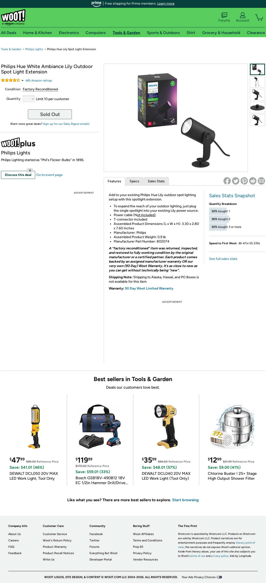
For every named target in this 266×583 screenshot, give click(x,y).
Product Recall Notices (58, 553)
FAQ (11, 546)
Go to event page (49, 175)
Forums (224, 17)
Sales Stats (156, 181)
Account (242, 17)
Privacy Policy (142, 553)
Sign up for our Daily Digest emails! (66, 124)
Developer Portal (100, 559)
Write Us (49, 559)
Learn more (166, 3)
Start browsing (185, 500)
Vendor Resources (145, 559)
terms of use (197, 556)
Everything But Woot (103, 553)
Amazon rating (38, 80)
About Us (14, 534)
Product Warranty (54, 546)
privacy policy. (220, 556)
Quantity (13, 99)
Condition (13, 89)
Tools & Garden (11, 49)
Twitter (94, 540)
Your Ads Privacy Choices (199, 577)
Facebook (96, 534)
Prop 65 (138, 546)
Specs (134, 181)
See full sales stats (223, 259)
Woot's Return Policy (57, 540)
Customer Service (55, 534)
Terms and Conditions (147, 540)
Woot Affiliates (143, 534)
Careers (13, 540)
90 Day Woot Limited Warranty (149, 288)
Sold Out (50, 114)
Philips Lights (34, 49)
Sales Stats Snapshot (232, 195)
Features (114, 181)
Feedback (15, 553)
